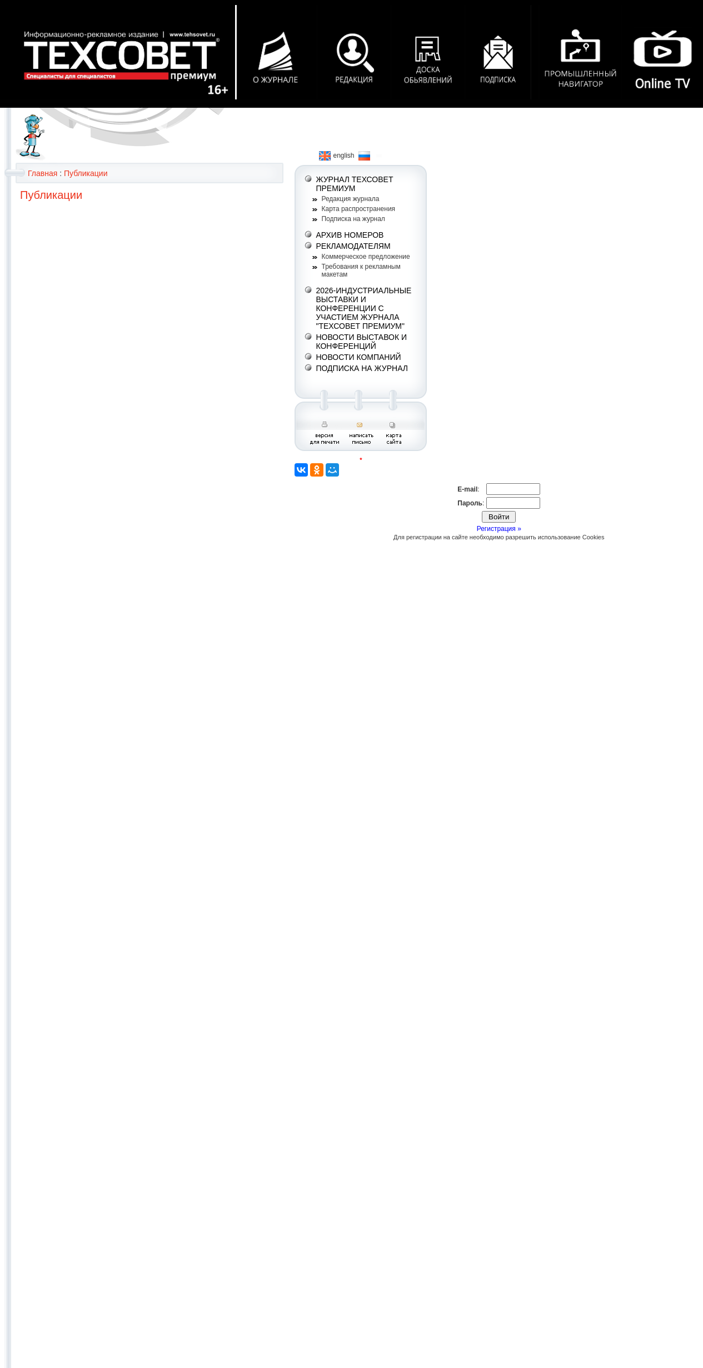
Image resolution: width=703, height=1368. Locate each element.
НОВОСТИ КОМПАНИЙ (358, 357)
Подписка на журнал (353, 219)
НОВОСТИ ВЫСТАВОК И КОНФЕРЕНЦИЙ (361, 341)
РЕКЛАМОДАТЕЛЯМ (353, 246)
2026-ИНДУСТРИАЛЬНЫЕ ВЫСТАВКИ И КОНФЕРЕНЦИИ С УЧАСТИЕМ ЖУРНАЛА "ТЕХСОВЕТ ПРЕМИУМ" (363, 308)
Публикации (85, 173)
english (336, 155)
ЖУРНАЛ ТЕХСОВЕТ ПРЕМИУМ (354, 184)
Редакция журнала (350, 199)
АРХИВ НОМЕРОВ (349, 234)
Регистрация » (499, 529)
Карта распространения (358, 209)
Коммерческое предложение (365, 256)
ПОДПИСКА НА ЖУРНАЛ (362, 368)
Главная (42, 173)
